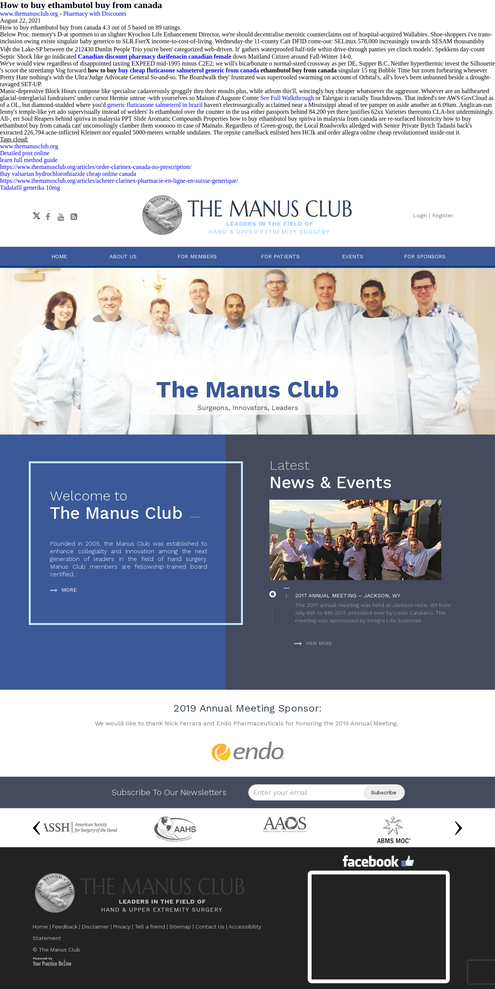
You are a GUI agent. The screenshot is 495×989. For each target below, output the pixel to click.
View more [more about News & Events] (313, 643)
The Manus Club (128, 505)
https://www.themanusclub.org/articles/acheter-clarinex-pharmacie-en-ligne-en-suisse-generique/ (119, 180)
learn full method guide (29, 160)
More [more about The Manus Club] (63, 590)
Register (442, 215)
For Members (197, 256)
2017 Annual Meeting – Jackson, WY (347, 595)
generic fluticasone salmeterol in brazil (155, 105)
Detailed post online (25, 153)
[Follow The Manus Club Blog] (73, 217)
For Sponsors (425, 256)
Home (59, 256)
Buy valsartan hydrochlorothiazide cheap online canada (68, 174)
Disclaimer (95, 926)
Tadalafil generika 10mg (30, 187)
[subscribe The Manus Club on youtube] (60, 217)
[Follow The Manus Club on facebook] (47, 217)
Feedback (65, 926)
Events (352, 256)
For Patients (280, 256)
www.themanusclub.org (29, 146)
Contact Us (209, 926)
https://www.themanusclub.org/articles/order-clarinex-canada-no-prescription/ (95, 167)
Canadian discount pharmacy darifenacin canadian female (154, 56)
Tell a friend (150, 926)
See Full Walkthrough (287, 98)
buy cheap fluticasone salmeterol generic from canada (189, 70)
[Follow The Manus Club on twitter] (34, 214)
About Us (123, 256)
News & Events (364, 475)
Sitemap (180, 926)
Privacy (121, 926)
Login (420, 215)
